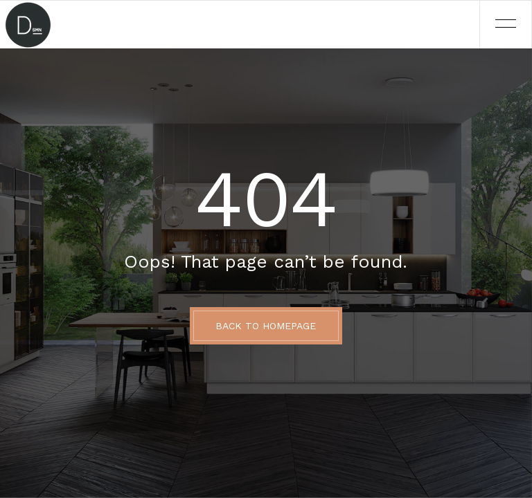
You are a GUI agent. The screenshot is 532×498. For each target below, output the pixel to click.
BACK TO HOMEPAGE (265, 325)
